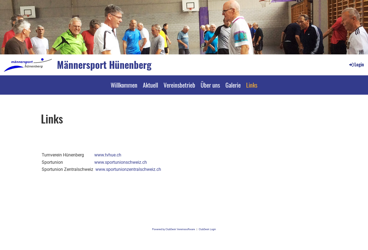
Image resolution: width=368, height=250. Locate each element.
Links (251, 85)
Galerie (233, 85)
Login (356, 64)
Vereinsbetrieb (179, 85)
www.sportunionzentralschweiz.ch (128, 169)
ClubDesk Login (207, 229)
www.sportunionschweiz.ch (120, 162)
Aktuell (150, 85)
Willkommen (124, 85)
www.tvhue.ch (107, 155)
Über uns (210, 85)
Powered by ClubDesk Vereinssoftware (173, 229)
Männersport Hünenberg (104, 64)
